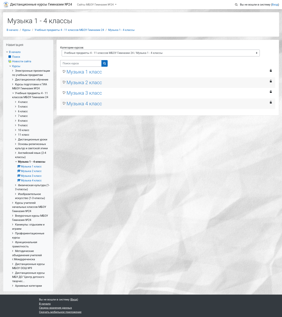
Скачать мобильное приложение (60, 312)
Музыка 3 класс (84, 93)
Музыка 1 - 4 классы (121, 30)
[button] (236, 4)
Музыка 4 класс (84, 103)
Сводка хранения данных (55, 307)
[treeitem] (28, 169)
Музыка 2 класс (84, 82)
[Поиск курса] (81, 63)
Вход (275, 4)
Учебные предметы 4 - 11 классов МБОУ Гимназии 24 (69, 30)
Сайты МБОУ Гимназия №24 (95, 4)
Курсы (26, 30)
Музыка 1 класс (84, 72)
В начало (12, 30)
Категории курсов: (72, 47)
